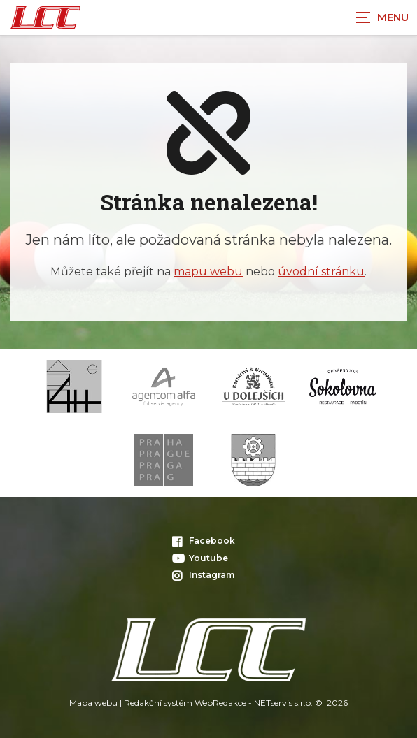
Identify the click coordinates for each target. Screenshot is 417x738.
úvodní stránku (321, 271)
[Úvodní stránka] (45, 17)
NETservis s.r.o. (283, 702)
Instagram (203, 575)
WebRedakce (220, 702)
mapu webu (208, 271)
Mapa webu (93, 702)
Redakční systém (158, 702)
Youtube (200, 558)
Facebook (203, 540)
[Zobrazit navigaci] (382, 17)
